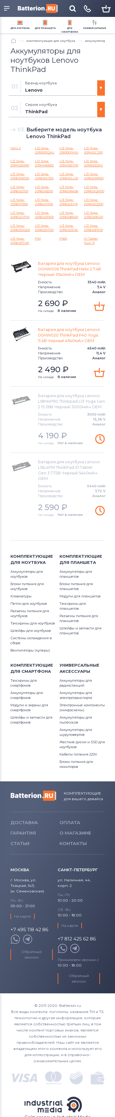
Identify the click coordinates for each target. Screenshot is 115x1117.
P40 (38, 239)
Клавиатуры (21, 596)
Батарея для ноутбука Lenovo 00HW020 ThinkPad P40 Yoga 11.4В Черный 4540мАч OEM (69, 335)
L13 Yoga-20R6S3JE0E (68, 228)
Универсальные (94, 28)
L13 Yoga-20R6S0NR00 (94, 176)
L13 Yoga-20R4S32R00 (19, 163)
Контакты (73, 843)
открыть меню (7, 8)
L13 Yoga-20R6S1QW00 (94, 189)
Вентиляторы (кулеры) (30, 650)
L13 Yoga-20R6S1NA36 (68, 189)
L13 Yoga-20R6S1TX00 (44, 202)
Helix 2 (15, 148)
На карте (22, 916)
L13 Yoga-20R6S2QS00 (93, 202)
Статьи (19, 843)
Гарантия (23, 833)
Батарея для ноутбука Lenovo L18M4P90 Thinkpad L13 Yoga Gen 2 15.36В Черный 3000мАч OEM (71, 401)
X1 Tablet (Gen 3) (91, 241)
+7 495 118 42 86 (29, 929)
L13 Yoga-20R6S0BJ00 (19, 176)
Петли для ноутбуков (28, 603)
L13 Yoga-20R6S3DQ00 (20, 228)
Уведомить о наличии (100, 439)
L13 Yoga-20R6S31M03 (44, 215)
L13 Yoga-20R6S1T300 (19, 202)
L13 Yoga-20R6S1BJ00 (44, 189)
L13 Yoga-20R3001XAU (69, 150)
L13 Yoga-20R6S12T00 (19, 189)
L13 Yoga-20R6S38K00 (68, 215)
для (20, 28)
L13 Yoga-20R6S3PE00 (93, 228)
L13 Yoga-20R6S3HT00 (44, 228)
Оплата (69, 822)
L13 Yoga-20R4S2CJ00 (93, 150)
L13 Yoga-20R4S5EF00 (68, 163)
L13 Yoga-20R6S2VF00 (19, 215)
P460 (63, 239)
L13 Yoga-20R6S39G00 (93, 215)
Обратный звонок (31, 954)
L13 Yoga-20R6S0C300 (44, 176)
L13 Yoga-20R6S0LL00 (68, 176)
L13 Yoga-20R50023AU (93, 163)
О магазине (75, 833)
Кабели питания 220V (78, 754)
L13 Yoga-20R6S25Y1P (68, 202)
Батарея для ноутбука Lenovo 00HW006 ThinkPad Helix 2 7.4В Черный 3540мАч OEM (69, 269)
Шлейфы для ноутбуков (30, 630)
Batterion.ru (33, 796)
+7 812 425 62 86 (77, 939)
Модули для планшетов (80, 596)
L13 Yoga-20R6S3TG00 (19, 241)
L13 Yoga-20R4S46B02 (44, 163)
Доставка (24, 822)
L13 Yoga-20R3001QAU (44, 150)
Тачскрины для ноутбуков (32, 623)
